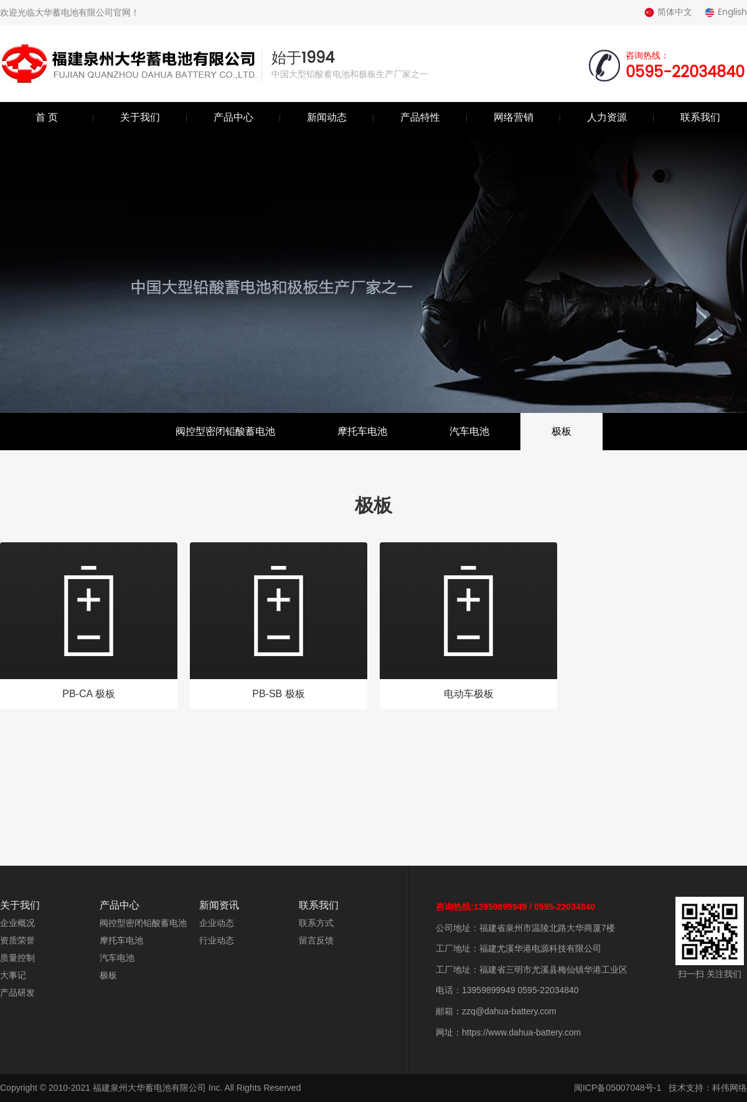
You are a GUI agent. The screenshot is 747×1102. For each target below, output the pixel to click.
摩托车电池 (362, 431)
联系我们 (700, 117)
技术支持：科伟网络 (708, 1088)
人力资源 (607, 117)
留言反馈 (316, 940)
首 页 (46, 117)
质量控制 (17, 958)
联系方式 (316, 923)
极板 (561, 431)
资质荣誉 (17, 940)
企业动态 (216, 923)
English (726, 12)
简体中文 (668, 12)
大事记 (13, 975)
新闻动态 (327, 117)
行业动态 (216, 940)
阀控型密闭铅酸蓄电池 (225, 431)
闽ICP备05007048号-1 (617, 1088)
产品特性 (420, 117)
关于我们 (140, 117)
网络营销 (513, 117)
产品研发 (17, 993)
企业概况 (17, 923)
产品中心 (233, 117)
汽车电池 (469, 431)
